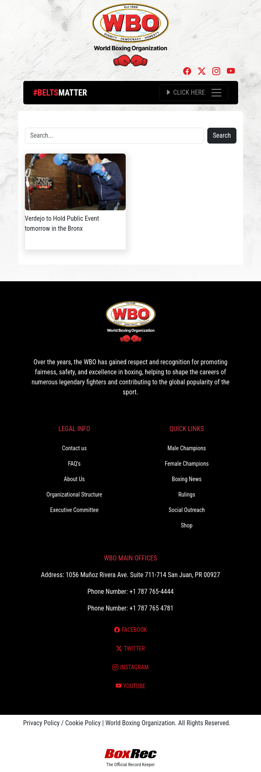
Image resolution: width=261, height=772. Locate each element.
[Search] (114, 136)
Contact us (74, 448)
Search (222, 135)
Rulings (186, 494)
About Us (74, 479)
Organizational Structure (74, 494)
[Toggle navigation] (193, 92)
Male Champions (186, 448)
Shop (187, 525)
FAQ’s (74, 463)
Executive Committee (74, 510)
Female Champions (187, 463)
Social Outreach (187, 510)
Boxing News (187, 479)
